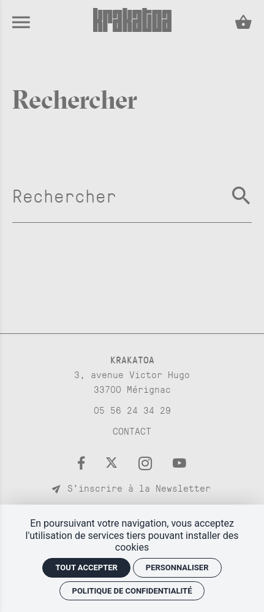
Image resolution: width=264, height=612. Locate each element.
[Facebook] (85, 462)
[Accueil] (132, 27)
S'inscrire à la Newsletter (132, 487)
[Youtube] (179, 462)
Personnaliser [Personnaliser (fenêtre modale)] (177, 567)
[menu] (21, 21)
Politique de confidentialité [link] (132, 590)
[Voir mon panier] (237, 22)
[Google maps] (132, 374)
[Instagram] (149, 462)
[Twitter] (116, 462)
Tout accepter (86, 567)
